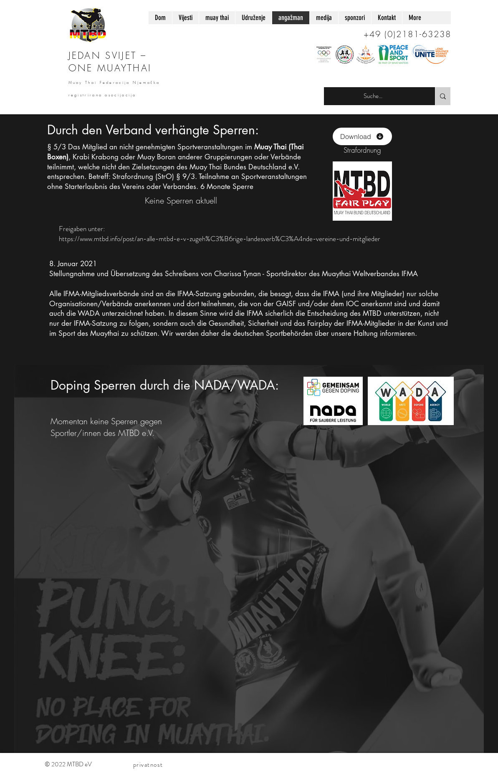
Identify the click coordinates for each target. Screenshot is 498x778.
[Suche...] (373, 96)
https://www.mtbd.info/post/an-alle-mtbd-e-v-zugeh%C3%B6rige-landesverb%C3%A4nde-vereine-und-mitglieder (219, 239)
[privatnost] (149, 764)
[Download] (362, 136)
